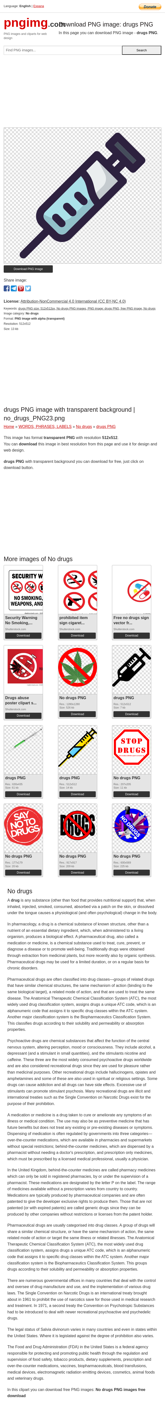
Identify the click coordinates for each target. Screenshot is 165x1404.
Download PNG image (28, 269)
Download (23, 635)
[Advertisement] (82, 93)
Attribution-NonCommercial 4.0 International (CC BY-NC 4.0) (73, 301)
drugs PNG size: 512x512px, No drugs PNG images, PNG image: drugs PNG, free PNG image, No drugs (86, 308)
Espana (38, 6)
